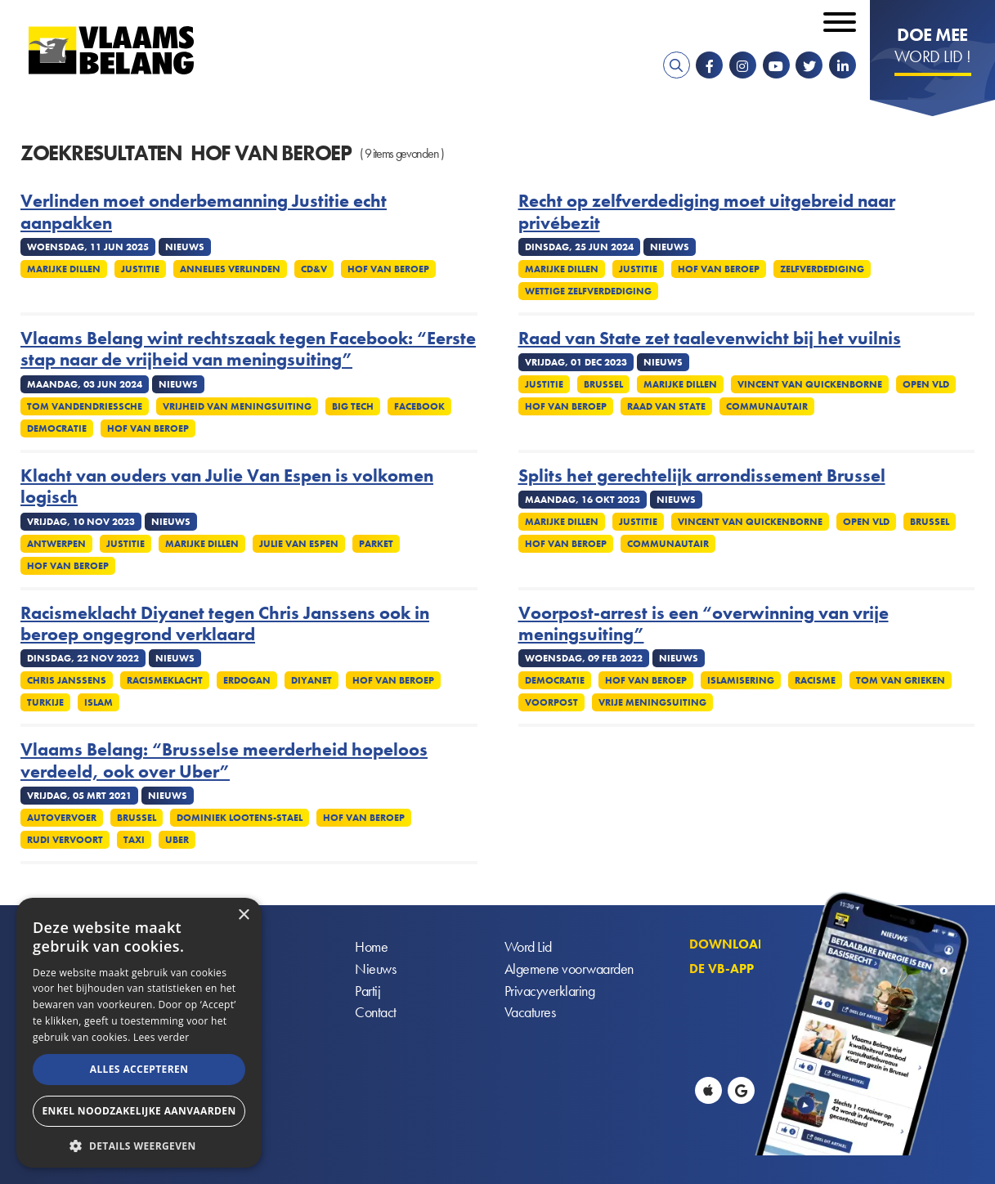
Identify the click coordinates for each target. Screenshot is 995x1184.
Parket (376, 543)
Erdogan (247, 680)
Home (371, 947)
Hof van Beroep (388, 269)
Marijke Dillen (64, 269)
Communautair (767, 406)
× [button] (243, 915)
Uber (177, 839)
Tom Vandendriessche (84, 406)
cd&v (314, 269)
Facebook (419, 406)
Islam (98, 702)
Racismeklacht (165, 680)
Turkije (45, 702)
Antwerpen (56, 543)
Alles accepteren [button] (139, 1069)
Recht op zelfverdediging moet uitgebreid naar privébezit (706, 212)
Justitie (140, 269)
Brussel (603, 384)
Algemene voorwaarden (569, 969)
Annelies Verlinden (230, 269)
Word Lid (528, 947)
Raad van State (666, 406)
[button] (139, 1144)
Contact (376, 1013)
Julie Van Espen (298, 543)
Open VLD (866, 521)
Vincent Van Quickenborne (809, 384)
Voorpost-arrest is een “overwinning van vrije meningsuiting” (703, 624)
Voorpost (551, 702)
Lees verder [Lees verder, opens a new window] (161, 1037)
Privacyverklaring (549, 991)
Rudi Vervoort (65, 839)
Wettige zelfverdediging (588, 291)
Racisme (815, 680)
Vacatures (530, 1013)
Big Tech (353, 406)
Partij (367, 991)
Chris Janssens (66, 680)
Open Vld (926, 384)
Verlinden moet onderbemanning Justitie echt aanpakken (203, 212)
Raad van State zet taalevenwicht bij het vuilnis (709, 338)
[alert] (139, 1033)
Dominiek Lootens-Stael (240, 817)
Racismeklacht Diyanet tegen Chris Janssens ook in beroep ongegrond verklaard (224, 624)
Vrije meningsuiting (652, 702)
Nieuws (375, 969)
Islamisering (740, 680)
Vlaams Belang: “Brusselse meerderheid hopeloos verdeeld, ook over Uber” (224, 761)
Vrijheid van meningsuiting (237, 406)
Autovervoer (61, 817)
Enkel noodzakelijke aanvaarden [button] (138, 1111)
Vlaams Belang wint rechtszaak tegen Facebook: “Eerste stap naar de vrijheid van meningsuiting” (248, 349)
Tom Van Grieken (900, 680)
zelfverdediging (822, 269)
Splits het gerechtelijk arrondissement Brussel (701, 476)
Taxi (134, 839)
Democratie (57, 428)
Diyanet (311, 680)
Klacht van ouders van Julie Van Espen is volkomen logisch (226, 487)
